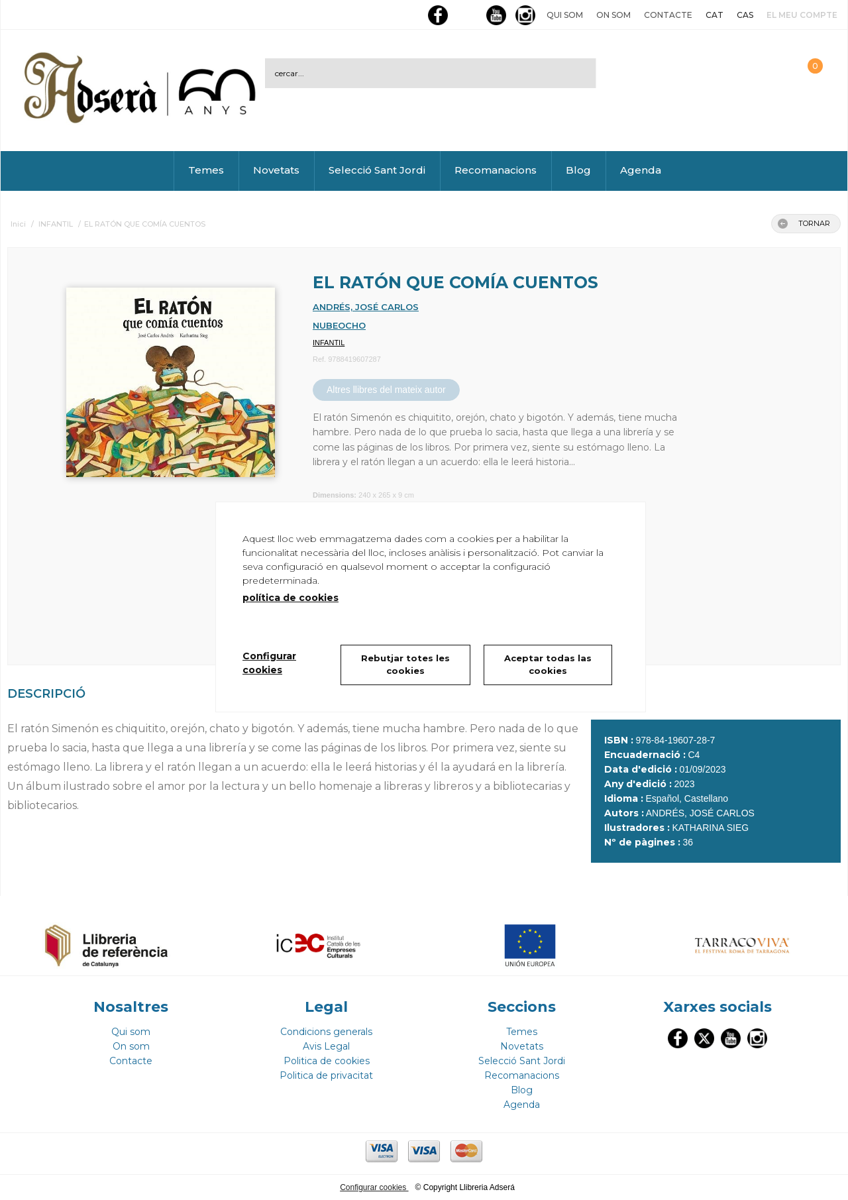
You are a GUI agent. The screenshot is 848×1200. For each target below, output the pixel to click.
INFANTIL (328, 343)
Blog (578, 170)
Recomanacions (495, 170)
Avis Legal (326, 1046)
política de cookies (290, 598)
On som (613, 15)
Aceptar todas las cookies (548, 665)
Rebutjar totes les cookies (405, 665)
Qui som (565, 15)
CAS (745, 15)
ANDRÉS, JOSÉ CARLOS (366, 306)
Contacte (668, 15)
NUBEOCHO (339, 325)
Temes (206, 170)
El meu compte (802, 15)
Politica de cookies (327, 1061)
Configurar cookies (374, 1187)
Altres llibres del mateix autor (386, 389)
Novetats (276, 170)
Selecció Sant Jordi (377, 170)
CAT (714, 15)
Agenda (640, 170)
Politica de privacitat (326, 1075)
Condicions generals (326, 1032)
